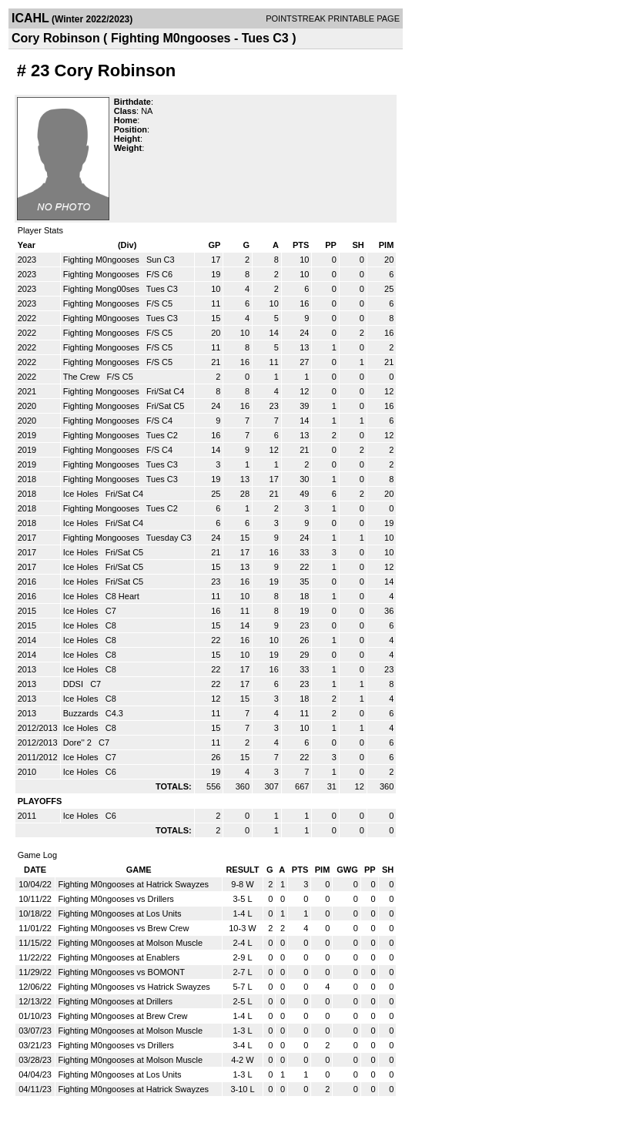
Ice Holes (82, 493)
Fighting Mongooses (102, 274)
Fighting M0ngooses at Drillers (115, 1001)
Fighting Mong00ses (102, 288)
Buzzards (82, 713)
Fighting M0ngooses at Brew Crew (122, 1016)
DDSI (74, 684)
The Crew (82, 376)
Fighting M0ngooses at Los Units (119, 913)
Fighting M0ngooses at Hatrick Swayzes (133, 884)
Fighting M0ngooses (102, 259)
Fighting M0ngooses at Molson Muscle (130, 942)
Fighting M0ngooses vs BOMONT (121, 972)
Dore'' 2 (78, 742)
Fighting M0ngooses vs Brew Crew (123, 928)
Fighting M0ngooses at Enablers (118, 957)
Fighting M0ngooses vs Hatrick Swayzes (133, 986)
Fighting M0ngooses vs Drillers (115, 898)
